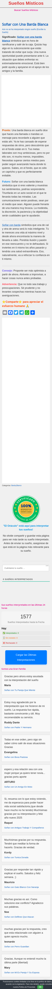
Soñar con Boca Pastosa (16, 757)
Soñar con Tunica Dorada (16, 857)
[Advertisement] (26, 101)
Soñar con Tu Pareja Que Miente (19, 690)
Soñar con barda (11, 225)
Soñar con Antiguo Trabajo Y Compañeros (24, 827)
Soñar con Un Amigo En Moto (18, 787)
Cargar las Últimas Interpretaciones (26, 657)
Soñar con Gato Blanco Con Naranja (21, 887)
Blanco (18, 485)
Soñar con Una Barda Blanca (25, 24)
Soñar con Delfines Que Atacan (19, 917)
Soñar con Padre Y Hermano (17, 727)
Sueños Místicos (26, 3)
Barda (13, 485)
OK (40, 987)
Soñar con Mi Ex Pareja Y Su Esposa (21, 972)
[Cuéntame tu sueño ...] (25, 568)
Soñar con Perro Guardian (16, 946)
